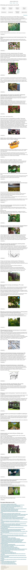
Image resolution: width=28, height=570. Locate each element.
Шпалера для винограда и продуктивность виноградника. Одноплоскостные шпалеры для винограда (13, 312)
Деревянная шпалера (17, 8)
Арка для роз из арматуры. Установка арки (7, 546)
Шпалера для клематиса (10, 8)
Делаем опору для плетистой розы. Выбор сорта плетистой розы (11, 434)
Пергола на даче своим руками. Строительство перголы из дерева (13, 393)
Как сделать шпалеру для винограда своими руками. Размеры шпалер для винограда (12, 244)
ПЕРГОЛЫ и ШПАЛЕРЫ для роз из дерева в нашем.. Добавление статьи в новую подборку (13, 138)
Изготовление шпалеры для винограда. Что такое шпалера (12, 285)
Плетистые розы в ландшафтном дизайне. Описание (12, 118)
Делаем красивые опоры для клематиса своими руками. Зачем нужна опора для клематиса (13, 480)
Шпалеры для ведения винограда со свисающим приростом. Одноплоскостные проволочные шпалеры (13, 365)
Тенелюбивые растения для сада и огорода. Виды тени (9, 516)
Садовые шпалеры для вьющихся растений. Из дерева (13, 77)
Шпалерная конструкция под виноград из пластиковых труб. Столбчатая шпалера (13, 330)
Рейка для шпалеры (24, 8)
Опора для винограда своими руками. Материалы (12, 261)
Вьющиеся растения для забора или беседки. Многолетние (9, 509)
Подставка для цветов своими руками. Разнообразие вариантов (10, 538)
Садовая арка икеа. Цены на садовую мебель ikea (8, 552)
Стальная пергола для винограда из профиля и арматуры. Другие (13, 414)
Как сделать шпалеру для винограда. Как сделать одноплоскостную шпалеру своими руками (11, 384)
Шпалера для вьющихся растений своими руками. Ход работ (13, 37)
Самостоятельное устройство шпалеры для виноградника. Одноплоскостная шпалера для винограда (13, 182)
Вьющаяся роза (10, 12)
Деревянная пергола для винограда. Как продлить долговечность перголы (12, 540)
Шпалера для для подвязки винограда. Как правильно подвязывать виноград (12, 539)
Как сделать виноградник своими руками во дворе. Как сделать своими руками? (13, 205)
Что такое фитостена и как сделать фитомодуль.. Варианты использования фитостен (13, 523)
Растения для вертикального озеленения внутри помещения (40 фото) (11, 541)
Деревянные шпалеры (4, 8)
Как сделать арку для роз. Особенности (7, 551)
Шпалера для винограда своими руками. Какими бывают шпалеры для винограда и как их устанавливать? (13, 226)
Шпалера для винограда (17, 12)
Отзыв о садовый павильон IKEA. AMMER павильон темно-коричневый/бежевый (13, 545)
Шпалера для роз (3, 12)
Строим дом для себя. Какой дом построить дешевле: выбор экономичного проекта (13, 515)
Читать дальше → (3, 34)
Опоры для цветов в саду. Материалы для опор (8, 544)
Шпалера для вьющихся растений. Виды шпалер (11, 16)
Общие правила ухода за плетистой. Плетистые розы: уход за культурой (13, 457)
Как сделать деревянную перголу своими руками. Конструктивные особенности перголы (14, 508)
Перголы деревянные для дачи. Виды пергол (7, 507)
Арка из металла (14, 1)
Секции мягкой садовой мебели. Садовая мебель (8, 537)
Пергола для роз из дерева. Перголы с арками (11, 159)
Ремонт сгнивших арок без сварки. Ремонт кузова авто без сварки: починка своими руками (14, 514)
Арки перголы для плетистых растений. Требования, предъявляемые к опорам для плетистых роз (12, 95)
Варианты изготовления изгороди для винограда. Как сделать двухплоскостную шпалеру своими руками (12, 353)
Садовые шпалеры (24, 12)
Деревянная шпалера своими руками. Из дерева (11, 53)
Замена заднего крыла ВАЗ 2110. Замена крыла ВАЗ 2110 (9, 510)
